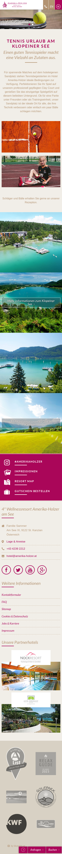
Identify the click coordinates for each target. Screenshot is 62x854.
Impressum (8, 630)
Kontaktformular (11, 595)
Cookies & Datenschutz (15, 616)
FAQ (4, 602)
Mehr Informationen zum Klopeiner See (31, 302)
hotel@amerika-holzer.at (22, 556)
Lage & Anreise (16, 541)
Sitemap (6, 609)
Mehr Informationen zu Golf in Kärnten (31, 423)
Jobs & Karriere (10, 623)
